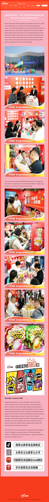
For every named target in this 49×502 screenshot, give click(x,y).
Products (15, 5)
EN (39, 5)
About (11, 5)
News (28, 5)
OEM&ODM (19, 5)
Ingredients (24, 5)
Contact (32, 5)
